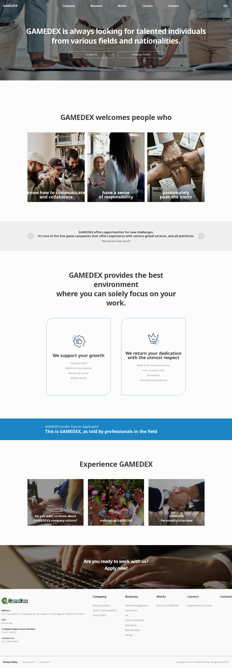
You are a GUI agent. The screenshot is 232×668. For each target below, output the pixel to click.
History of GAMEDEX (167, 605)
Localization (131, 610)
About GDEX (99, 615)
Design (129, 635)
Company (68, 6)
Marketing (131, 625)
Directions (45, 662)
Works (122, 6)
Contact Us (91, 54)
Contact (173, 6)
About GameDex (101, 605)
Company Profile (141, 54)
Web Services (132, 630)
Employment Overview (199, 605)
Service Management (136, 605)
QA (126, 615)
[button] (30, 236)
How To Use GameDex (105, 610)
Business (96, 6)
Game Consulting (134, 620)
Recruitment (29, 662)
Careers (147, 6)
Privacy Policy (10, 662)
